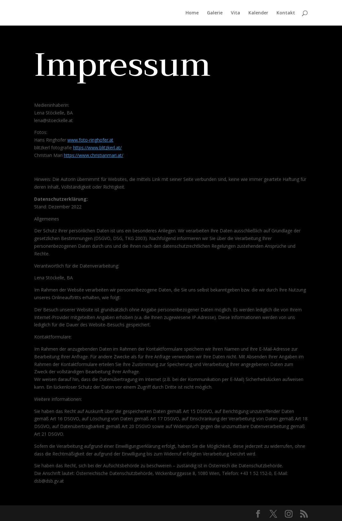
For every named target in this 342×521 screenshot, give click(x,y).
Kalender (258, 13)
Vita (235, 13)
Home (192, 13)
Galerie (215, 13)
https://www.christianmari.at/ (93, 155)
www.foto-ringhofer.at (90, 140)
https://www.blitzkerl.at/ (97, 147)
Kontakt (286, 13)
